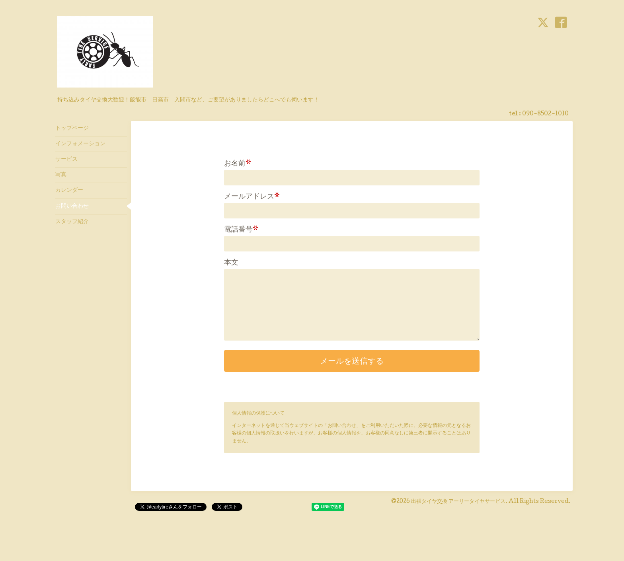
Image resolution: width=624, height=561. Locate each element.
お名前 (237, 164)
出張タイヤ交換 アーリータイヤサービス (458, 502)
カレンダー (69, 190)
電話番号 (241, 230)
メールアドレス (252, 197)
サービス (66, 159)
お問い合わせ (72, 206)
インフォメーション (80, 144)
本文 (231, 263)
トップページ (72, 128)
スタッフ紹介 (72, 222)
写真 (60, 175)
